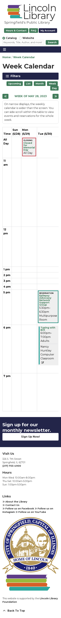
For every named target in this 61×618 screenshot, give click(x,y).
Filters (16, 76)
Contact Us (10, 505)
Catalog (11, 38)
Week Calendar (24, 57)
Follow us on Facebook (18, 508)
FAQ (33, 30)
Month (40, 83)
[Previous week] (5, 96)
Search (52, 42)
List (28, 83)
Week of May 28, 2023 (30, 96)
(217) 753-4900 (11, 465)
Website (28, 38)
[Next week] (56, 96)
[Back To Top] (30, 611)
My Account (48, 30)
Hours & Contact (16, 30)
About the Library (14, 501)
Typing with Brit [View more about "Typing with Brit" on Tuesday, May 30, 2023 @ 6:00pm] (48, 328)
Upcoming (14, 83)
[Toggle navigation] (4, 49)
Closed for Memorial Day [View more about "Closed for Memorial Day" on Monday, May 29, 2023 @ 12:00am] (29, 146)
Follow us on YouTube (30, 512)
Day (54, 88)
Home (6, 57)
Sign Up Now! (30, 436)
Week (52, 83)
